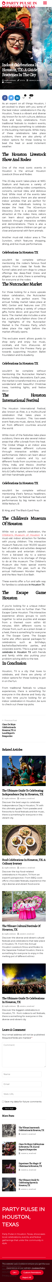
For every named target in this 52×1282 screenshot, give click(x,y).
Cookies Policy (38, 1268)
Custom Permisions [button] (32, 1272)
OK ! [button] (15, 1272)
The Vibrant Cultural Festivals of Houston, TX (21, 928)
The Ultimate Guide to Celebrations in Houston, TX (23, 1000)
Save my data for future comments (23, 1101)
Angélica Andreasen (10, 80)
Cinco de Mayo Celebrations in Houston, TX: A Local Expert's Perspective (31, 1147)
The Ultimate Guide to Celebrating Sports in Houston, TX (29, 1183)
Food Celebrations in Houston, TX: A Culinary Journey (23, 862)
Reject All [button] (26, 1277)
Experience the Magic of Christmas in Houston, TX (30, 1165)
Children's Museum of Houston (21, 535)
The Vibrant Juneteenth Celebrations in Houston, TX (31, 1129)
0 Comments (8, 82)
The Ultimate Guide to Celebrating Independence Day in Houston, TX (22, 792)
